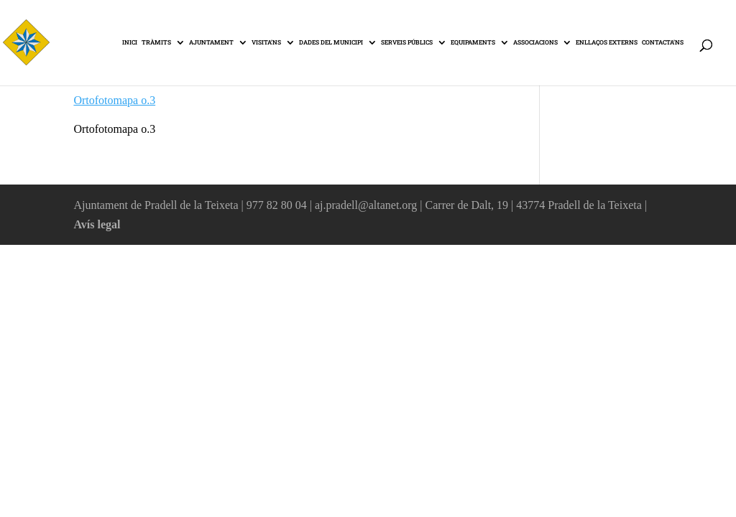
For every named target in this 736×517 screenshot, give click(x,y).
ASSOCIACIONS (535, 42)
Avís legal (96, 224)
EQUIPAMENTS (473, 42)
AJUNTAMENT (211, 42)
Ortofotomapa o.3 (114, 100)
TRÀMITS (156, 42)
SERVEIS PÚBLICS (407, 42)
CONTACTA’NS (663, 42)
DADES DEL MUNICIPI (331, 42)
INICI (129, 42)
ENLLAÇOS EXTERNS (607, 42)
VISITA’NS (266, 42)
